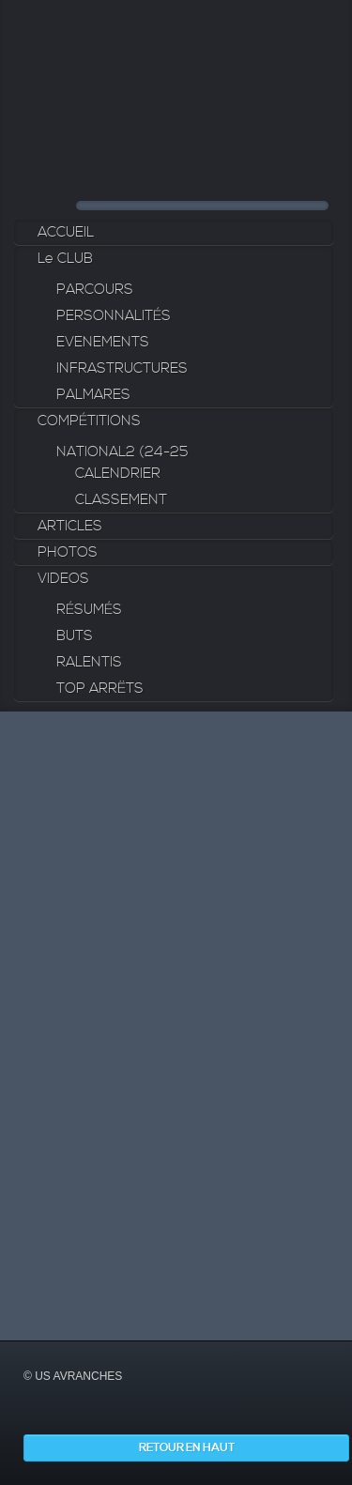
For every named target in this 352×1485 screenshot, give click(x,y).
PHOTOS (68, 552)
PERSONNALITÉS (113, 316)
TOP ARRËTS (100, 688)
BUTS (74, 636)
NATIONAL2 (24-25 (122, 452)
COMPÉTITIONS (89, 421)
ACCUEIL (66, 232)
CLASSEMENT (121, 500)
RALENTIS (89, 662)
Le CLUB (65, 259)
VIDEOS (63, 579)
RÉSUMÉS (89, 610)
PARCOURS (94, 290)
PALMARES (93, 395)
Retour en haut (187, 1448)
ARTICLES (70, 526)
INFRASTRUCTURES (122, 368)
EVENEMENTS (102, 342)
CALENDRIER (118, 473)
